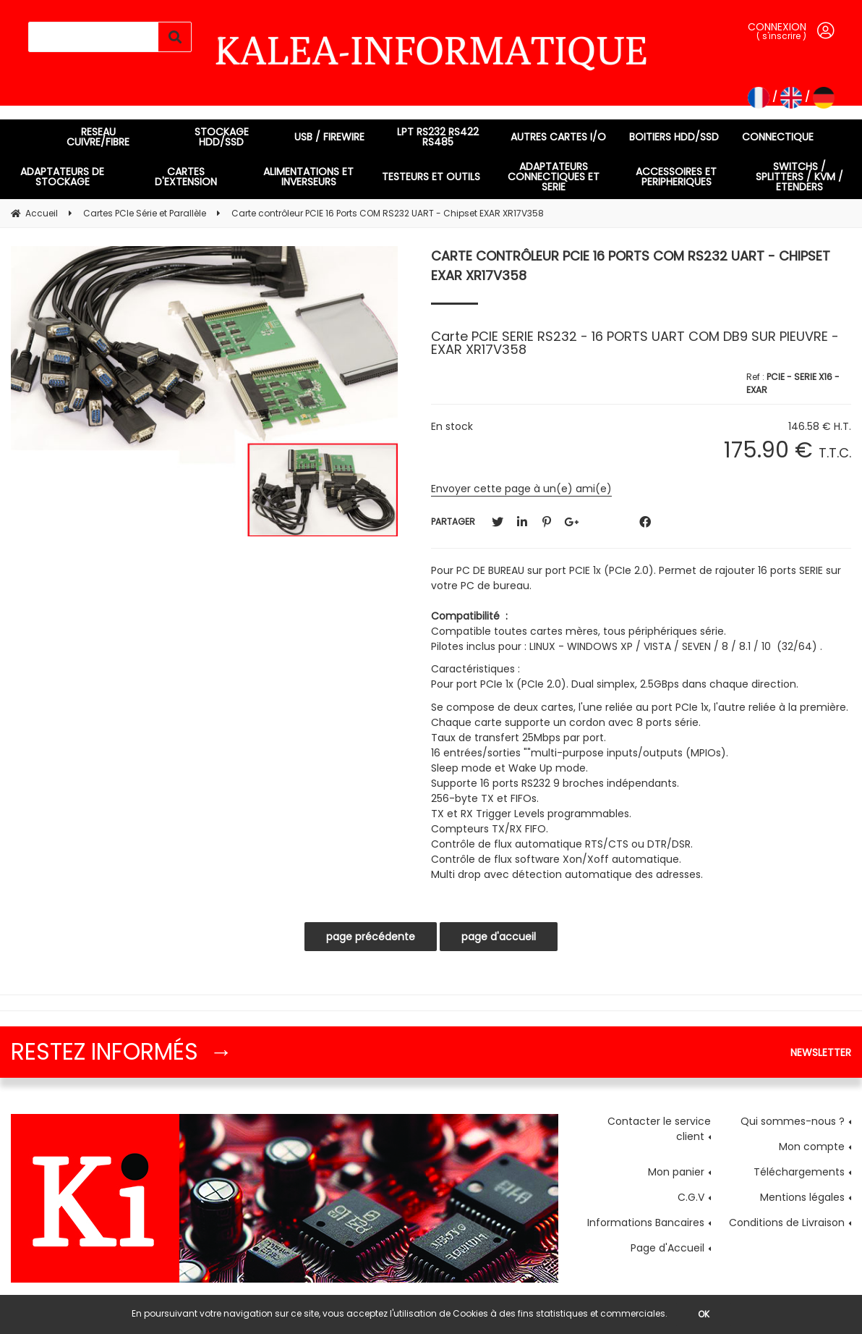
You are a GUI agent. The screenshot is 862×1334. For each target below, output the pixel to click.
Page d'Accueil (667, 1248)
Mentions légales (802, 1197)
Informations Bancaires (645, 1222)
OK (703, 1314)
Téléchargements (799, 1172)
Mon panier (676, 1172)
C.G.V (691, 1197)
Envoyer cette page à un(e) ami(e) (521, 488)
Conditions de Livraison (787, 1222)
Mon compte (812, 1146)
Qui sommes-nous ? (793, 1121)
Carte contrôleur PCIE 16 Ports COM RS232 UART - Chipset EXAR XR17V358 (630, 265)
